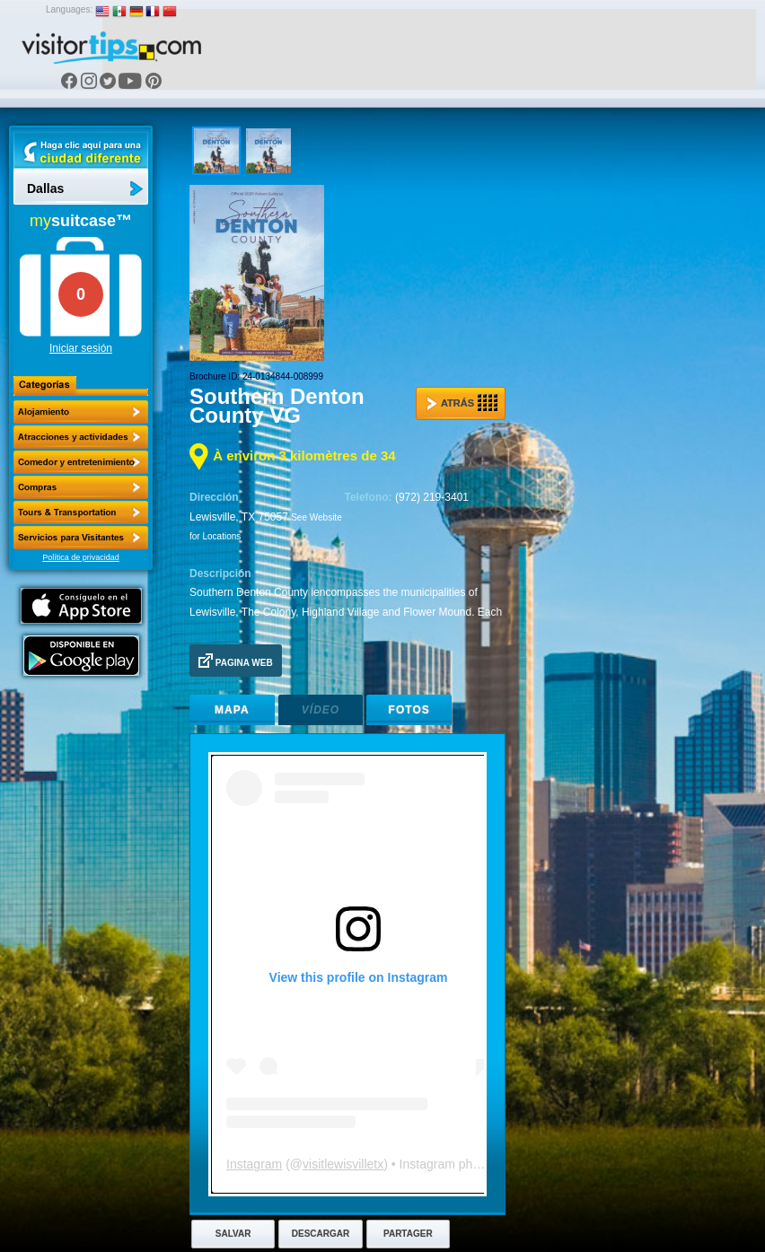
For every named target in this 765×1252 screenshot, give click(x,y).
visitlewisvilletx (343, 1164)
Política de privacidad (80, 557)
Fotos (409, 710)
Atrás (461, 403)
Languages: (69, 9)
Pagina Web (235, 660)
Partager (408, 1234)
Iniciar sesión (80, 348)
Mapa (232, 710)
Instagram (254, 1164)
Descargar (320, 1234)
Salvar (233, 1234)
